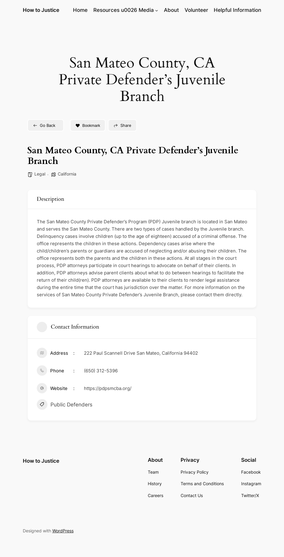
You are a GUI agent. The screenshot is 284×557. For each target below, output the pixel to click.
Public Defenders (64, 405)
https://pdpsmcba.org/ (107, 388)
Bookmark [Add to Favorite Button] (87, 125)
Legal (39, 173)
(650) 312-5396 (101, 371)
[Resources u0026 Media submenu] (156, 10)
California (67, 173)
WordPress (63, 530)
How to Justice (41, 10)
